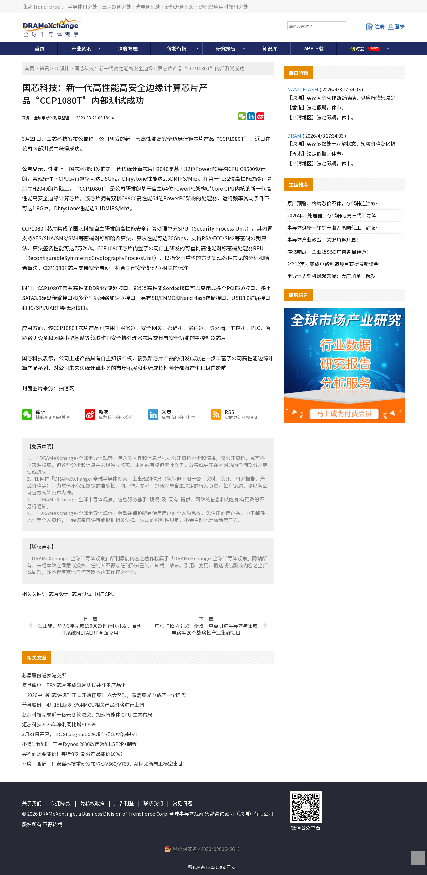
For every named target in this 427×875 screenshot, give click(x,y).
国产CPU (105, 593)
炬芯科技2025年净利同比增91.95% (60, 724)
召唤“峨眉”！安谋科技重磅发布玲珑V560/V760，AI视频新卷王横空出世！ (105, 763)
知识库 (270, 48)
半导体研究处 (82, 6)
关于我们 (32, 803)
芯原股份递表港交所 (44, 675)
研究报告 (226, 48)
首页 (40, 48)
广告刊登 (124, 803)
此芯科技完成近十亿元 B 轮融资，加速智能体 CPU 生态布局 (87, 714)
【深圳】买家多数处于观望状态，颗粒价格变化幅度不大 (344, 143)
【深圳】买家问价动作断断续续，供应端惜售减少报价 (344, 97)
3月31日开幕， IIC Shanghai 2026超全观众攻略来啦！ (81, 734)
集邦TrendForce (41, 6)
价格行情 (177, 48)
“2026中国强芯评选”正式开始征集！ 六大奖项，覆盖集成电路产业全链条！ (106, 694)
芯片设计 (59, 593)
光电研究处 (148, 6)
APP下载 (314, 48)
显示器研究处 (116, 6)
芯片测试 (82, 593)
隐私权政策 (92, 803)
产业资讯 (81, 48)
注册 (375, 26)
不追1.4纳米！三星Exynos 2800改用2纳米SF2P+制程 (79, 743)
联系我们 (153, 803)
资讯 (44, 68)
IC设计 (62, 68)
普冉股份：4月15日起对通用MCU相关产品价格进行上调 (83, 704)
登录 (396, 26)
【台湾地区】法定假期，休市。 (321, 117)
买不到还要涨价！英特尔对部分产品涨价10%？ (73, 753)
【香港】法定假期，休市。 (316, 107)
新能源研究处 (180, 6)
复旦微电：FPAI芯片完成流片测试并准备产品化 (74, 684)
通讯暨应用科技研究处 (223, 6)
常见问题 (182, 803)
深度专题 (128, 48)
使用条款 (61, 803)
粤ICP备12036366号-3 (212, 867)
